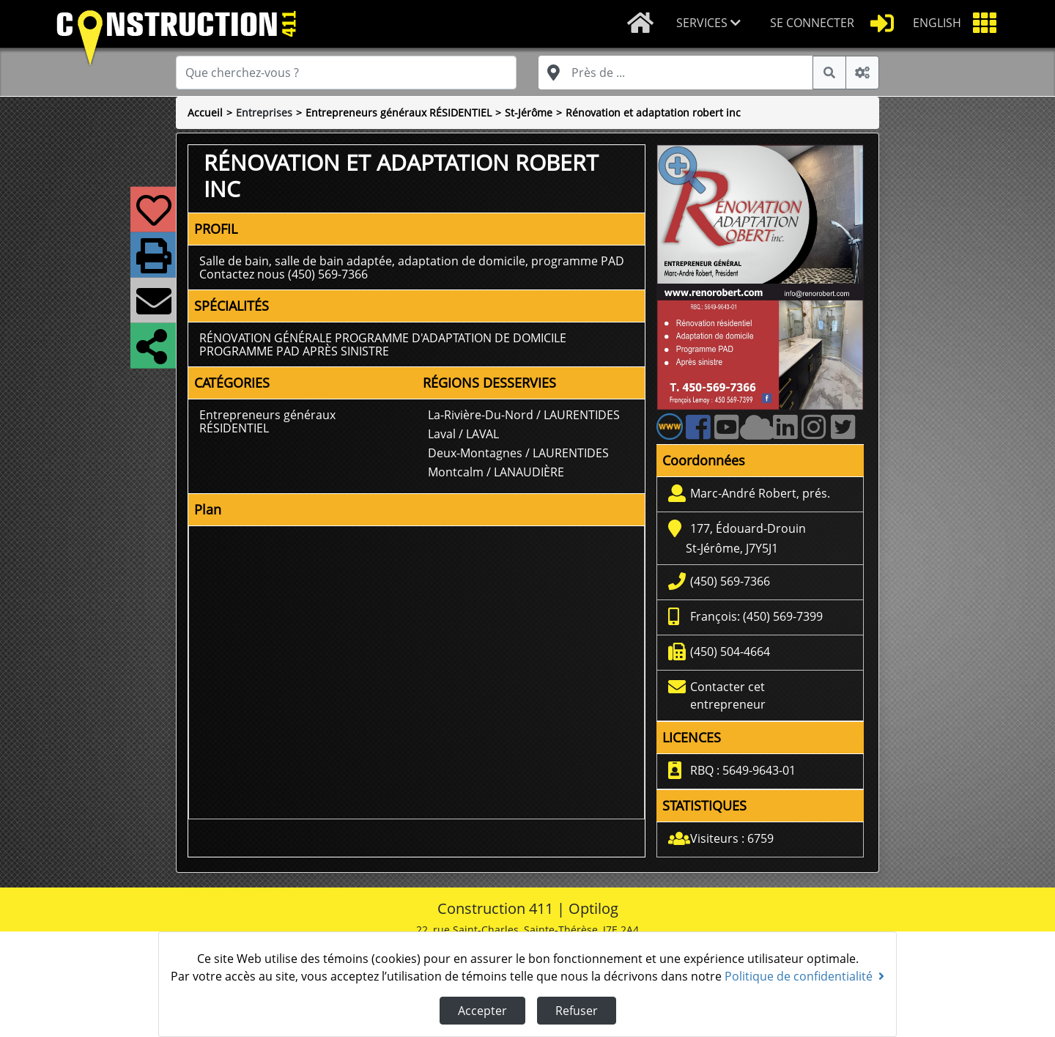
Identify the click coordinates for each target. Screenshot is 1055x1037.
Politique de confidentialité (804, 976)
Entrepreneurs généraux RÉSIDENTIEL (399, 112)
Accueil (205, 112)
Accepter (482, 1011)
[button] (711, 24)
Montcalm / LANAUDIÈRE (496, 472)
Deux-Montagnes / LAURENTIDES (518, 453)
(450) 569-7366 (730, 581)
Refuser (576, 1011)
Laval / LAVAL (463, 433)
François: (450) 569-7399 (756, 616)
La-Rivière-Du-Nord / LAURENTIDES (524, 414)
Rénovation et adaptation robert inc (653, 112)
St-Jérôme (528, 112)
